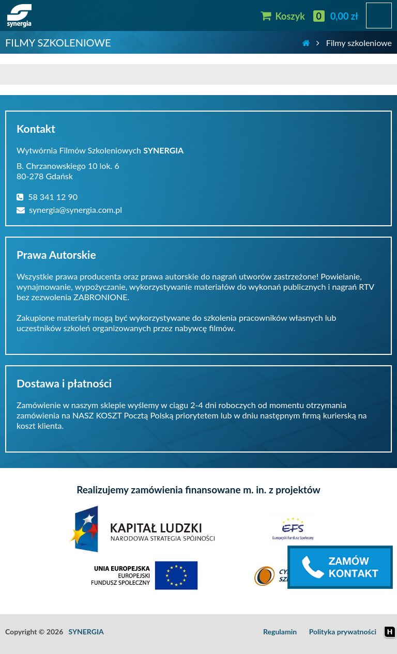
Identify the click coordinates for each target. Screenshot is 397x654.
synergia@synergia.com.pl (69, 209)
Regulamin (280, 631)
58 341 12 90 (47, 196)
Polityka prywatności (342, 631)
